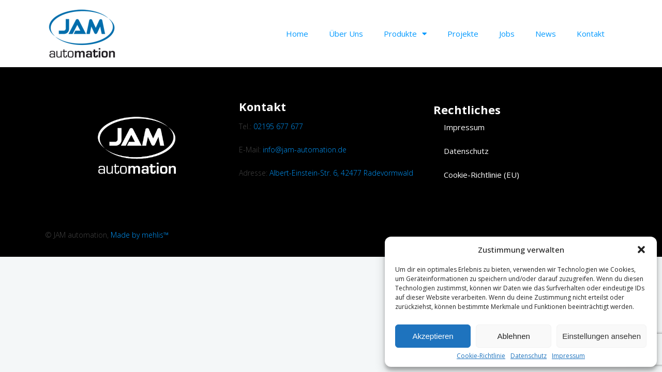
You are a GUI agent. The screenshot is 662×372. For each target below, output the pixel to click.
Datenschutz (528, 356)
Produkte (405, 34)
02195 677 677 (278, 126)
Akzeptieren (432, 336)
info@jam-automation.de (305, 149)
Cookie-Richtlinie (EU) (481, 174)
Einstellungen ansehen (601, 336)
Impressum (568, 356)
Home (297, 33)
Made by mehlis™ (140, 235)
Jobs (507, 33)
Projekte (462, 33)
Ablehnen (513, 336)
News (545, 33)
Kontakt (591, 33)
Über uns (346, 33)
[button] (641, 249)
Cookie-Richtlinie (481, 356)
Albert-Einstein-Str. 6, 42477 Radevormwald (341, 173)
